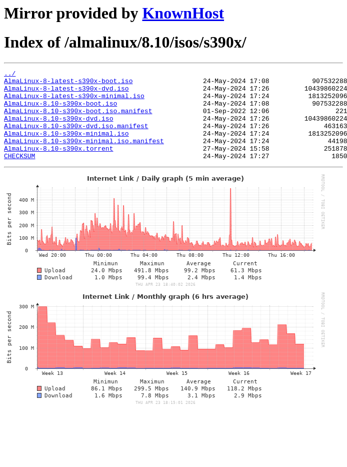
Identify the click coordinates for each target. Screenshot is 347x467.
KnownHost (183, 13)
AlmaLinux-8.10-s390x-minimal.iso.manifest (84, 155)
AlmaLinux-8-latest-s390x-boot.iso (68, 83)
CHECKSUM (19, 173)
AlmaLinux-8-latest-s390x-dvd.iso (66, 92)
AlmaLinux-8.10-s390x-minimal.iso (66, 146)
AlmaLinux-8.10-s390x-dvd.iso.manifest (76, 137)
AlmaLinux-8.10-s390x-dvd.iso (58, 128)
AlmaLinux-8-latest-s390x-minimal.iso (74, 101)
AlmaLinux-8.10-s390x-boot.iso (60, 110)
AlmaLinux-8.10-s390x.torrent (58, 164)
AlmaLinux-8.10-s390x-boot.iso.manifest (78, 119)
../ (10, 74)
